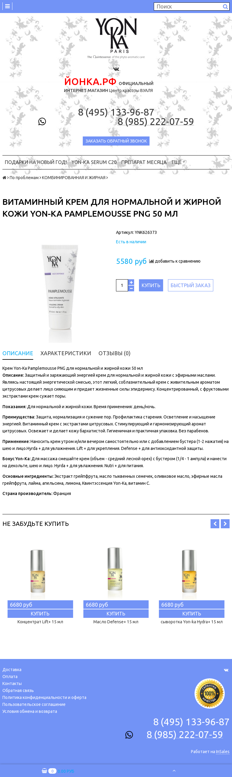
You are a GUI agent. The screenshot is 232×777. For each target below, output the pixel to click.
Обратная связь (18, 690)
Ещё (178, 162)
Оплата (10, 676)
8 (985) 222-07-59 (156, 121)
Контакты (12, 683)
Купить (151, 285)
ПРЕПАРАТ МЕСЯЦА (144, 162)
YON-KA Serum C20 (94, 162)
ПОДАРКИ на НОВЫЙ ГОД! (36, 162)
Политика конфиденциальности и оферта (44, 697)
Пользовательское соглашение (34, 704)
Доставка (11, 669)
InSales (223, 751)
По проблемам (24, 177)
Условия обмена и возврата (29, 711)
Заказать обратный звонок (116, 141)
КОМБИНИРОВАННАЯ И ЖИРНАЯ (73, 177)
